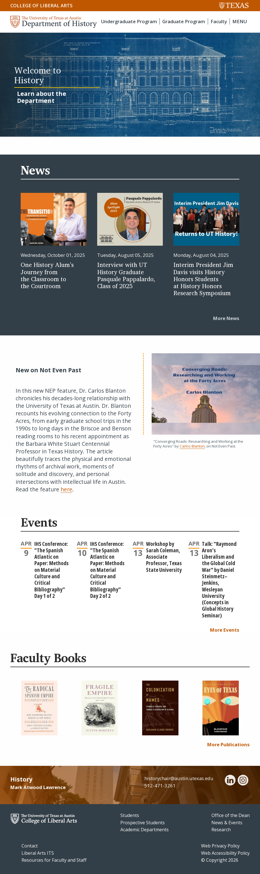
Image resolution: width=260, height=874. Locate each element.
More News (226, 318)
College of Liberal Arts (41, 5)
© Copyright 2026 (219, 860)
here (66, 489)
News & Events (226, 822)
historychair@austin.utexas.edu (178, 778)
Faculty (219, 21)
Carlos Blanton (192, 446)
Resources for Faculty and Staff (54, 860)
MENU (239, 21)
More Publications (228, 744)
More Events (224, 630)
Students (129, 815)
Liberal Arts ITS (38, 853)
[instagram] (243, 781)
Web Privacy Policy (220, 846)
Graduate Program (183, 21)
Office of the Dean (230, 815)
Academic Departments (144, 829)
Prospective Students (142, 822)
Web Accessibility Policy (225, 853)
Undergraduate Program (129, 21)
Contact (30, 846)
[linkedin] (230, 781)
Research (221, 829)
